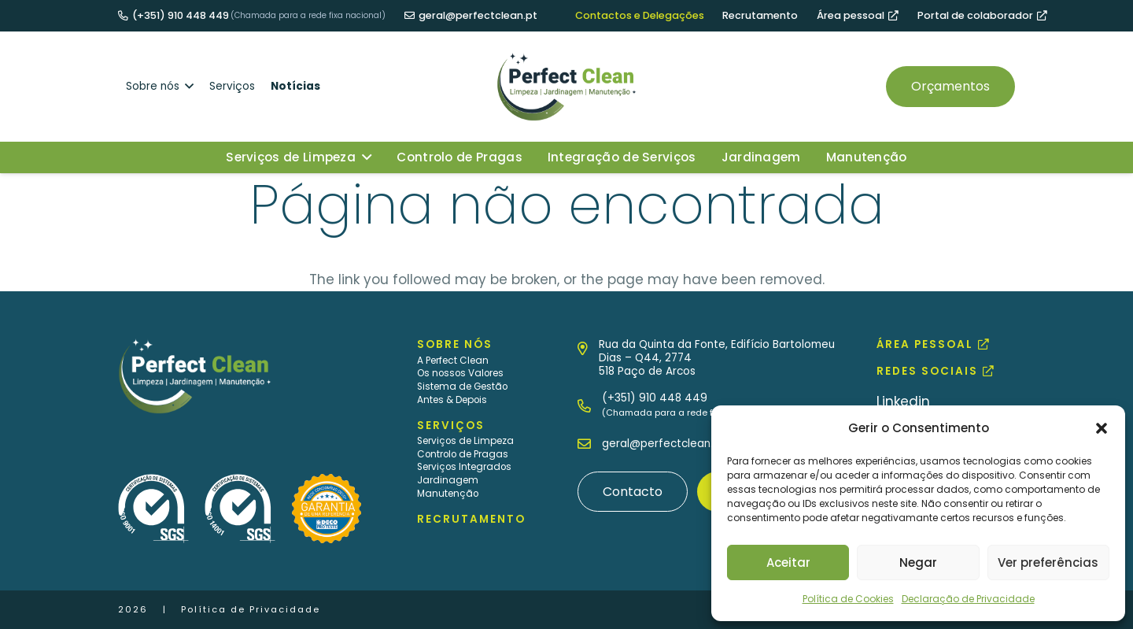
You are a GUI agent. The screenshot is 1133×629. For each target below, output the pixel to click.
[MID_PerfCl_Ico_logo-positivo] (566, 86)
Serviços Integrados (464, 467)
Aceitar (788, 562)
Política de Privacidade (250, 609)
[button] (1101, 428)
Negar (918, 562)
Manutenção (447, 493)
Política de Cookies (848, 598)
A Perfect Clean (453, 360)
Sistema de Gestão (462, 386)
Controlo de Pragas (462, 454)
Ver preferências (1048, 562)
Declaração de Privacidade (968, 598)
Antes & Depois (452, 400)
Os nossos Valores (460, 373)
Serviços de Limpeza (465, 441)
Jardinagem (447, 480)
